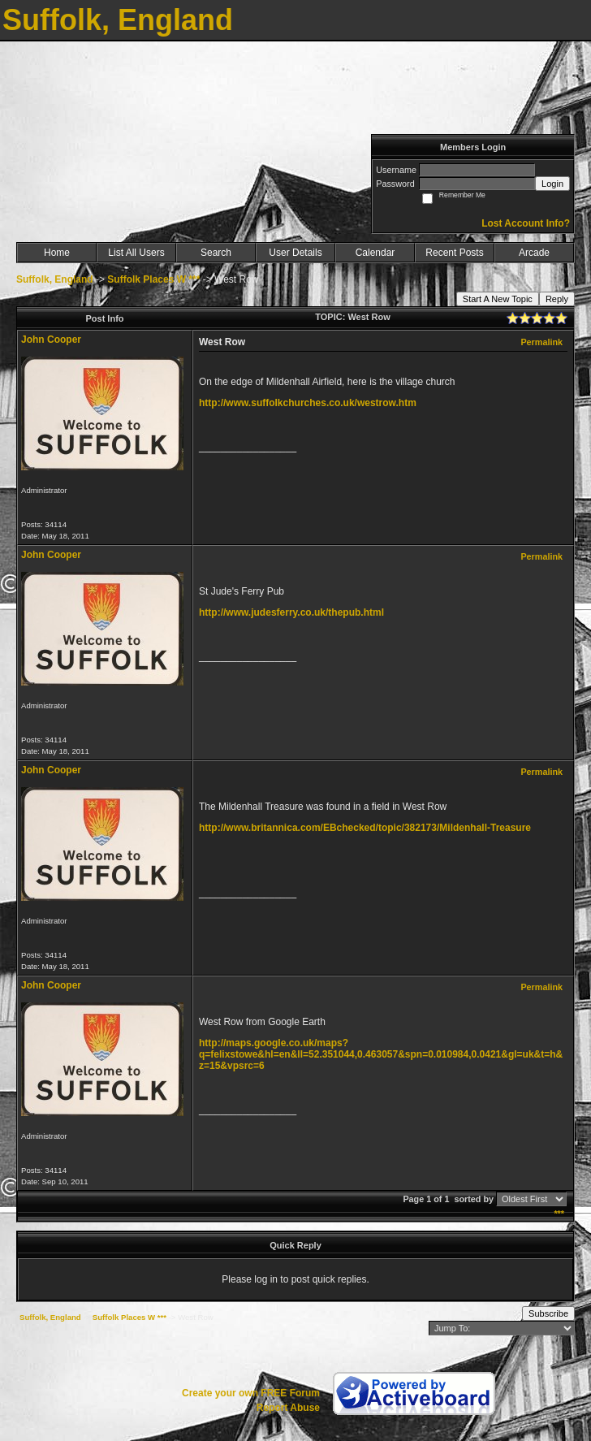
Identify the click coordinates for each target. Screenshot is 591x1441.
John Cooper (51, 339)
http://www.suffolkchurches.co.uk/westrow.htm (307, 403)
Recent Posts (454, 252)
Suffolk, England (54, 279)
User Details (295, 252)
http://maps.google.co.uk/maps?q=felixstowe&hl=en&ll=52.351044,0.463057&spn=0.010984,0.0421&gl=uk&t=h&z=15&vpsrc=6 (381, 1054)
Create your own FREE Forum (251, 1393)
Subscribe (548, 1313)
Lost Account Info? (525, 223)
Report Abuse (288, 1407)
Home (57, 252)
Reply (557, 299)
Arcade (534, 252)
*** (559, 1213)
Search (216, 252)
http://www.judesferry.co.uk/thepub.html (291, 612)
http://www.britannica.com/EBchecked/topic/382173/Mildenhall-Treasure (365, 827)
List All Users (136, 252)
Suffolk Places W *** (153, 279)
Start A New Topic (498, 299)
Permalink (541, 342)
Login (552, 183)
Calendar (375, 252)
